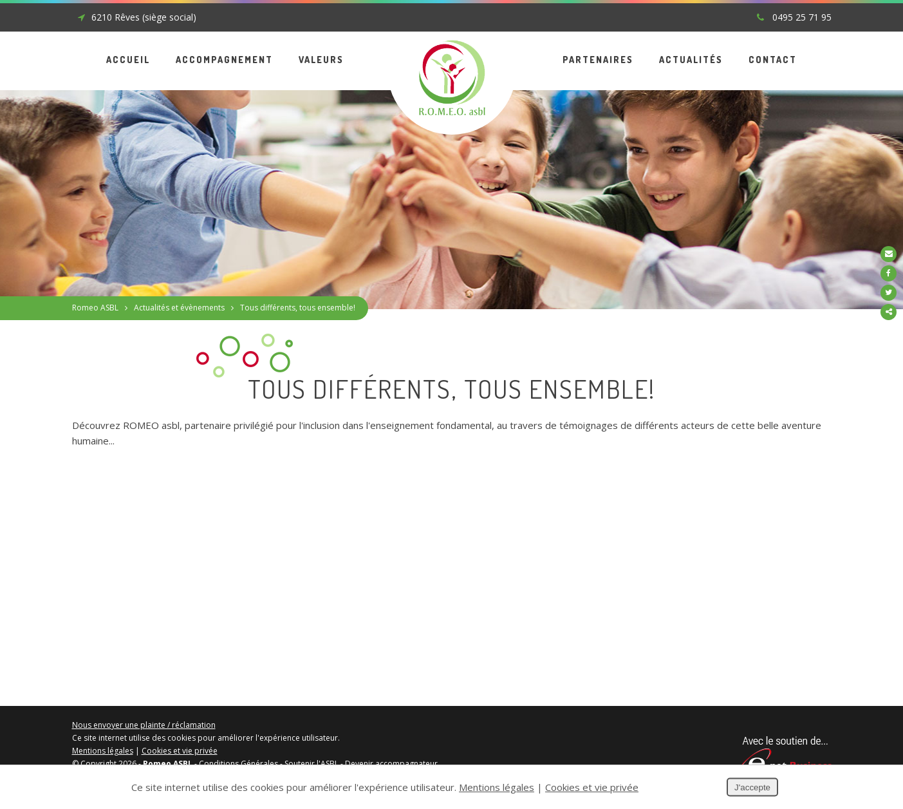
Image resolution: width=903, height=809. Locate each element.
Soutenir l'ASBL (311, 763)
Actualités (691, 59)
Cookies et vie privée (180, 750)
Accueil (128, 59)
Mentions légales (102, 750)
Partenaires (598, 59)
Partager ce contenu (888, 312)
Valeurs (321, 59)
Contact (773, 59)
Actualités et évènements (179, 307)
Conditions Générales (238, 763)
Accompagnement (224, 59)
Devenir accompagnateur (391, 763)
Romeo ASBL (95, 307)
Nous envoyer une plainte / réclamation (144, 724)
